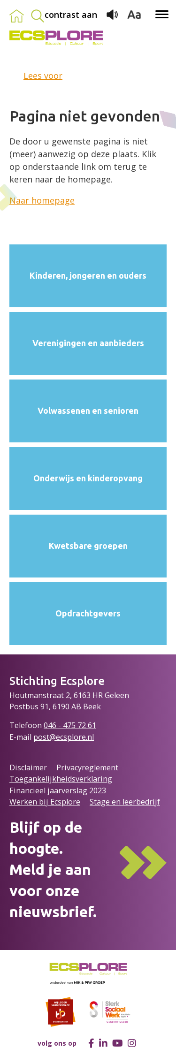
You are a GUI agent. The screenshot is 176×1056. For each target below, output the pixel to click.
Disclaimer (28, 767)
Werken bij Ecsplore (44, 802)
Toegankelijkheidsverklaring (60, 779)
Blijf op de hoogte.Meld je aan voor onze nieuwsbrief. (53, 869)
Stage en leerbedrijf (125, 802)
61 (92, 725)
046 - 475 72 (66, 725)
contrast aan (71, 14)
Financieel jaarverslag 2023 (57, 790)
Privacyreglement (87, 767)
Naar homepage (42, 200)
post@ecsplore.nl (63, 737)
